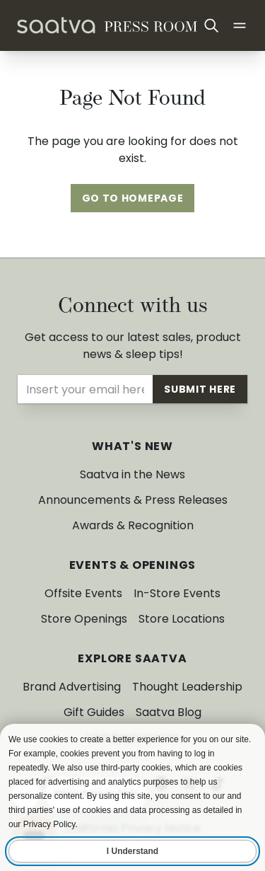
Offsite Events (83, 593)
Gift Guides (94, 712)
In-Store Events (177, 593)
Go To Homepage (133, 198)
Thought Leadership (187, 687)
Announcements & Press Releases (133, 500)
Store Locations (182, 619)
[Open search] (211, 25)
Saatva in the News (132, 474)
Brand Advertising (72, 687)
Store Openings (84, 619)
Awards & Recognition (133, 525)
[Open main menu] (239, 25)
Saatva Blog (168, 712)
